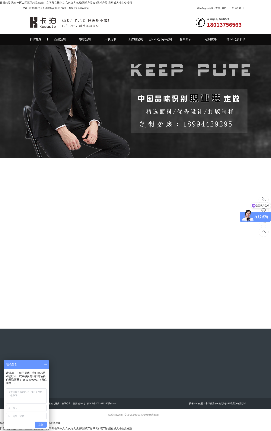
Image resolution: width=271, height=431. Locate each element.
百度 (217, 8)
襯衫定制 (88, 39)
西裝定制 (63, 39)
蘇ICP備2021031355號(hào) (101, 403)
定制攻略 (214, 39)
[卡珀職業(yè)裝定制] (235, 403)
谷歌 (224, 8)
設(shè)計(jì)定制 (161, 39)
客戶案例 (189, 39)
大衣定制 (113, 39)
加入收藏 (236, 8)
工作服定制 (138, 39)
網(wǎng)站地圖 (205, 8)
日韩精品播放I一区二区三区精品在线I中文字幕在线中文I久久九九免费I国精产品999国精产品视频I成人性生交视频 (66, 2)
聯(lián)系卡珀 (235, 39)
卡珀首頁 (38, 39)
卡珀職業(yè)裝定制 (215, 403)
